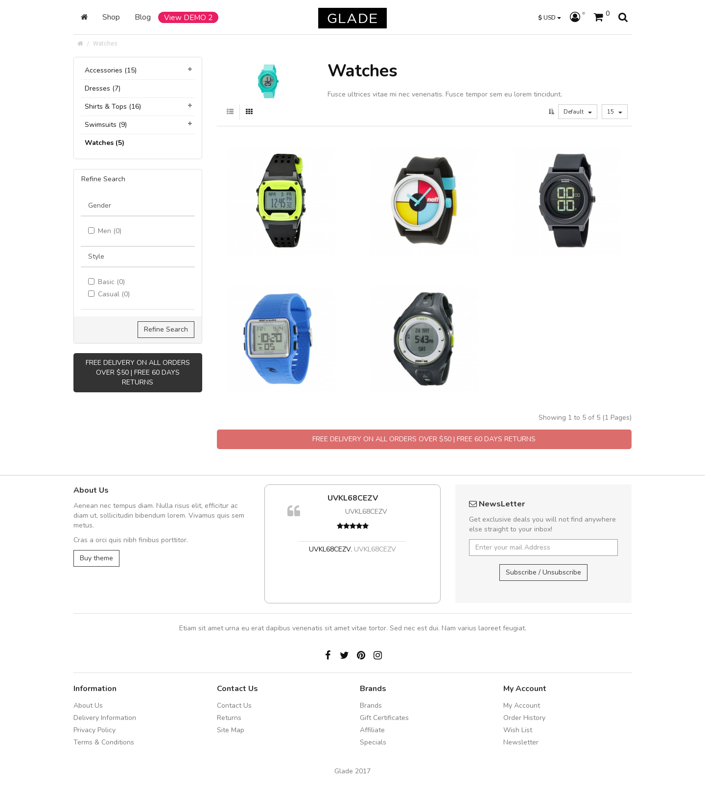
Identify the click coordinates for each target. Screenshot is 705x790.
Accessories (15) (111, 70)
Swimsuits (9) (106, 124)
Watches (105, 43)
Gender (99, 205)
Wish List (517, 730)
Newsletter (521, 742)
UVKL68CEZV (353, 498)
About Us (88, 705)
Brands (371, 705)
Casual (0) (109, 294)
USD (549, 17)
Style (96, 256)
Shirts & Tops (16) (113, 106)
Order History (524, 717)
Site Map (230, 730)
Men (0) (104, 231)
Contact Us (234, 705)
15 (614, 112)
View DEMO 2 (188, 17)
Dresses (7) (102, 88)
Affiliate (372, 730)
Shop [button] (111, 17)
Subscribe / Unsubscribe (543, 572)
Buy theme (96, 558)
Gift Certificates (384, 717)
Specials (373, 742)
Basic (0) (106, 282)
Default (578, 112)
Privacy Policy (94, 730)
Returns (229, 717)
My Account (521, 705)
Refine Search (166, 329)
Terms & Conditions (103, 742)
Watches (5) (104, 142)
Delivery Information (104, 717)
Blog (143, 17)
